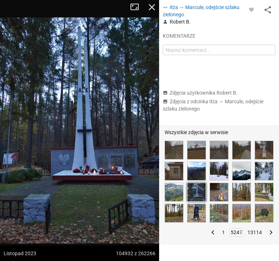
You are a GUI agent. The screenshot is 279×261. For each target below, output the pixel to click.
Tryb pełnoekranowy (137, 7)
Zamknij (152, 7)
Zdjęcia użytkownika (200, 93)
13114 (254, 232)
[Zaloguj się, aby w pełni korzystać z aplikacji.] (251, 9)
